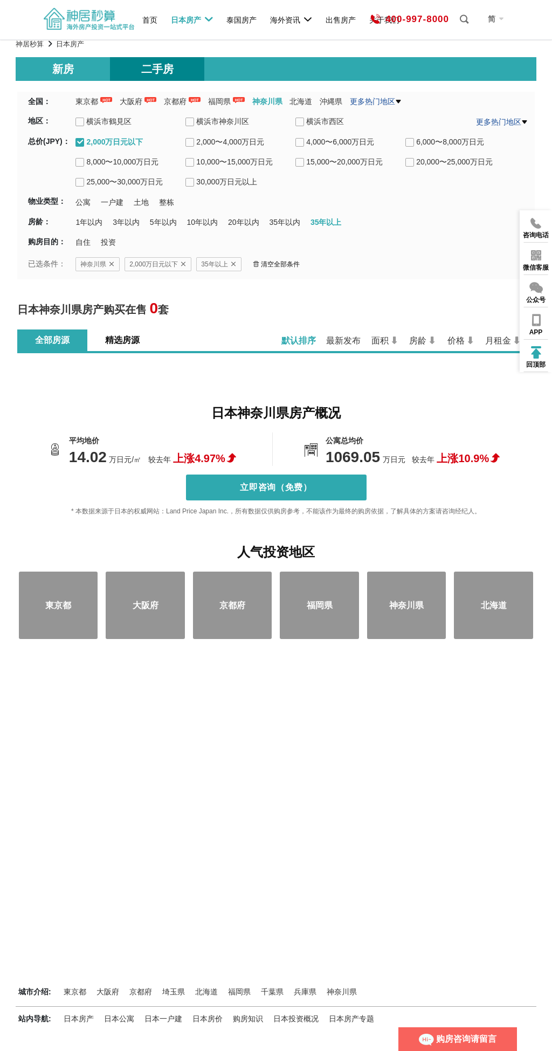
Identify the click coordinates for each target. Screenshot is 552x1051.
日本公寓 (119, 1018)
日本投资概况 (296, 1018)
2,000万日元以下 (158, 264)
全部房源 (52, 340)
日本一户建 (163, 1018)
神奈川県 (267, 101)
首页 (149, 19)
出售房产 (341, 19)
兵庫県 (305, 991)
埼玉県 (173, 991)
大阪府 (131, 101)
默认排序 (298, 340)
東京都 (86, 101)
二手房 (157, 69)
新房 (63, 69)
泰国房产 (241, 19)
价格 (456, 340)
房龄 (417, 340)
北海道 (300, 101)
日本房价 (207, 1018)
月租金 (498, 340)
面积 (380, 340)
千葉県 (272, 991)
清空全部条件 (276, 264)
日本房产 (192, 19)
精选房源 (122, 340)
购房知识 (248, 1018)
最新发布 (343, 340)
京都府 (175, 101)
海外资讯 (291, 19)
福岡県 (219, 101)
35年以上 (218, 264)
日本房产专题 (351, 1018)
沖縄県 (331, 101)
